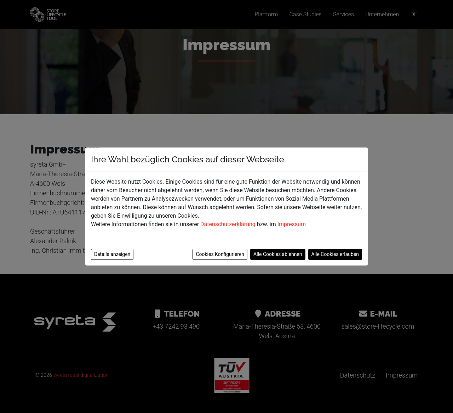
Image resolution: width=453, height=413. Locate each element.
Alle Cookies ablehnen (277, 254)
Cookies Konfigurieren (220, 254)
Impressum (291, 224)
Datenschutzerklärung (228, 224)
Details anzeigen (112, 254)
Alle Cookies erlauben (335, 254)
